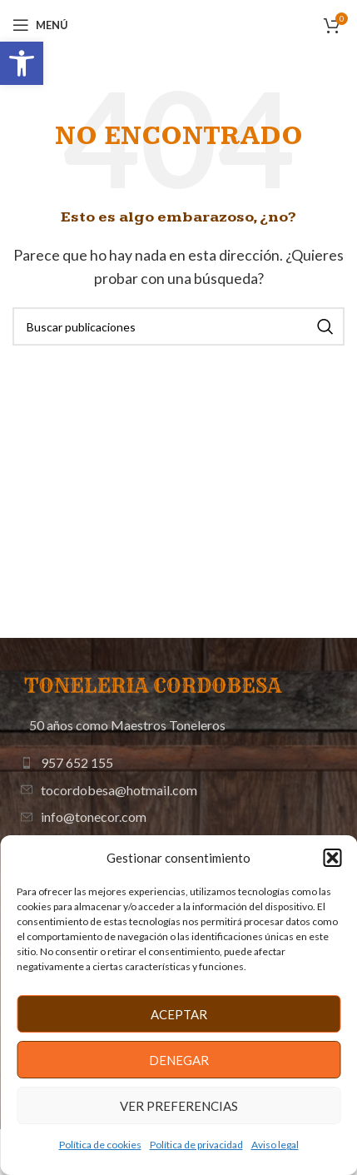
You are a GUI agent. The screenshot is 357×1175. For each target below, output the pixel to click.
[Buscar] (178, 326)
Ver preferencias (179, 1105)
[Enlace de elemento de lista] (178, 763)
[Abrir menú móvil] (40, 25)
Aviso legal (275, 1144)
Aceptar (179, 1014)
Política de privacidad (196, 1144)
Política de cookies (100, 1144)
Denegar (179, 1060)
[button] (21, 63)
